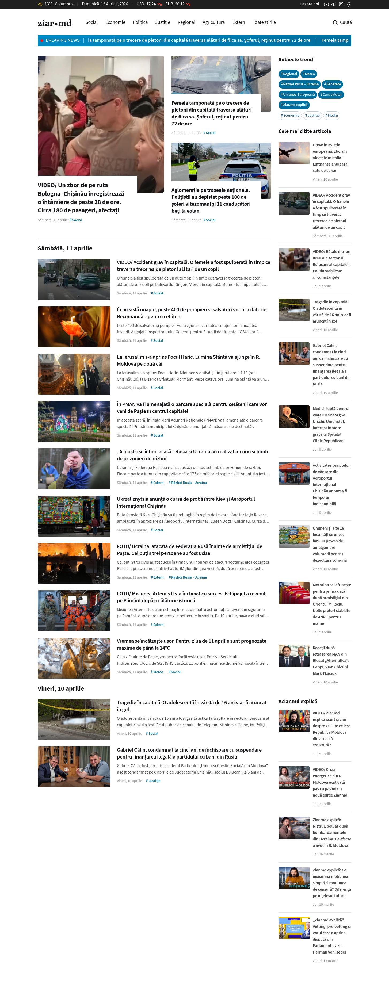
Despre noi (309, 4)
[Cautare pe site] (338, 22)
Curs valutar (331, 94)
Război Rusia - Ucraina (300, 84)
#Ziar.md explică (298, 701)
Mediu (332, 115)
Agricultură (214, 22)
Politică (140, 22)
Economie (115, 22)
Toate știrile (264, 22)
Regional (186, 22)
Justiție (162, 22)
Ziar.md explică (294, 105)
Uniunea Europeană (298, 94)
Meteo (309, 74)
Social (92, 22)
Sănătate (332, 84)
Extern (238, 22)
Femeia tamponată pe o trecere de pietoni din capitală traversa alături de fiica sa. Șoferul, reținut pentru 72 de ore (199, 40)
